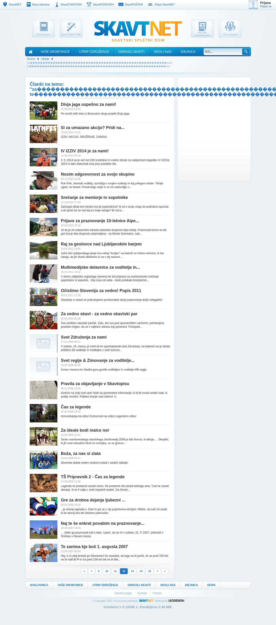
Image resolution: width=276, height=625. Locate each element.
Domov (31, 58)
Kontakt (142, 593)
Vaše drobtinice (55, 51)
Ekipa (211, 585)
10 (106, 571)
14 (141, 571)
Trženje (156, 593)
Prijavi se (265, 6)
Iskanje (45, 58)
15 (149, 571)
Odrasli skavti (131, 51)
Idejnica (188, 51)
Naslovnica (39, 585)
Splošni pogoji (123, 593)
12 (123, 571)
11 (115, 571)
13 (132, 571)
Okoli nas (162, 51)
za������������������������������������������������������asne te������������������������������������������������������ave (99, 64)
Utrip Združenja (94, 51)
